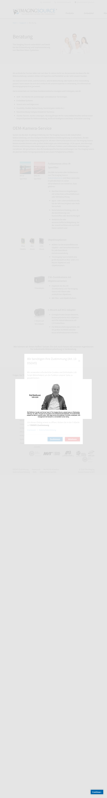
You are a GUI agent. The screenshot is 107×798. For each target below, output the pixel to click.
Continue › (97, 792)
